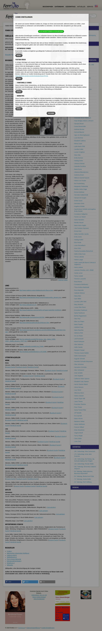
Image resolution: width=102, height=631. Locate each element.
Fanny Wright (78, 436)
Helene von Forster (80, 180)
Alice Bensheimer (79, 106)
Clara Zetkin (78, 438)
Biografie (8, 54)
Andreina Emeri (79, 175)
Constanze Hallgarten (81, 214)
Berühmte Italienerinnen (81, 32)
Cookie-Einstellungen (47, 628)
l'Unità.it (9, 551)
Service (90, 6)
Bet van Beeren (79, 103)
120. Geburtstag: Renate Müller (84, 464)
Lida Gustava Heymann (81, 228)
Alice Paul (77, 318)
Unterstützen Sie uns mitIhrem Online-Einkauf (39, 597)
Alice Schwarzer (79, 370)
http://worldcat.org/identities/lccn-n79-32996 (32, 351)
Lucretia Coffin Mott (80, 301)
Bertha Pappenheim (80, 316)
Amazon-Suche (10, 367)
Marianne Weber (79, 421)
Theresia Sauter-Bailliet (81, 353)
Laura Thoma (78, 401)
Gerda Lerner (78, 273)
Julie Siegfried (78, 376)
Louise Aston (78, 83)
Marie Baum (78, 98)
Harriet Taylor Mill (79, 398)
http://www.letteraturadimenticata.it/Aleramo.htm (34, 322)
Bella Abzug (78, 69)
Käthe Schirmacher (80, 356)
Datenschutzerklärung (33, 628)
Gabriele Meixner (79, 293)
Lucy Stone (77, 390)
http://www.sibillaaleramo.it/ (27, 305)
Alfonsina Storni (79, 393)
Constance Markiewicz (81, 284)
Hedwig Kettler (78, 240)
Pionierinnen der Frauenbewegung (27, 26)
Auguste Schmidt (79, 358)
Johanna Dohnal (79, 163)
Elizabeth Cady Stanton (81, 381)
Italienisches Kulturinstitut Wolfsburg (18, 553)
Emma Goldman (79, 192)
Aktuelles (81, 6)
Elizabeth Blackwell (80, 115)
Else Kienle (77, 242)
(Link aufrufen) (51, 507)
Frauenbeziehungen (80, 38)
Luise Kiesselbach (79, 245)
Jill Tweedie (77, 413)
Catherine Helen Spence (81, 378)
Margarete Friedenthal (81, 186)
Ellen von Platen (79, 321)
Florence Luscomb (80, 279)
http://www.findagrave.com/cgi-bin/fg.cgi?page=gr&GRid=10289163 (40, 310)
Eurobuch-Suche (21, 367)
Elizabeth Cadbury (80, 141)
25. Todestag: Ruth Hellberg (82, 482)
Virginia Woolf (78, 433)
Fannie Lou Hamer (80, 217)
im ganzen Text (89, 15)
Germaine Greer (79, 203)
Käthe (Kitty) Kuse (79, 254)
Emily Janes (78, 237)
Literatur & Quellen (24, 54)
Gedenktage (70, 6)
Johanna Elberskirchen (81, 172)
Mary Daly (77, 155)
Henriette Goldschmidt (81, 195)
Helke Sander (78, 347)
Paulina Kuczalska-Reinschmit (83, 251)
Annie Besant (78, 109)
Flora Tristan (78, 407)
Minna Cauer (78, 143)
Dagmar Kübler (63, 280)
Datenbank (59, 6)
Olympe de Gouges (80, 198)
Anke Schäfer (78, 373)
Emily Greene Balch (80, 92)
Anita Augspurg (79, 86)
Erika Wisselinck (79, 430)
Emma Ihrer (77, 231)
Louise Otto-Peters (80, 307)
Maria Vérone (78, 418)
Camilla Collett (78, 149)
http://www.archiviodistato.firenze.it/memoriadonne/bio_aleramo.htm (40, 297)
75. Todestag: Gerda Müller (82, 479)
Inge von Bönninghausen (82, 135)
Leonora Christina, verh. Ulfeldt (83, 270)
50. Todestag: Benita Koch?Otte (84, 476)
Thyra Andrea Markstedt (81, 287)
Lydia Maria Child (79, 146)
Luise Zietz (77, 441)
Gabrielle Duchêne (80, 166)
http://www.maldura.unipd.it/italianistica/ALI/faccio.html (36, 290)
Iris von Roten (78, 336)
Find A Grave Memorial (14, 559)
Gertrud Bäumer (79, 132)
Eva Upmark (78, 416)
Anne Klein (77, 248)
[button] (13, 581)
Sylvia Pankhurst (79, 313)
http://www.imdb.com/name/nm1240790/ (31, 317)
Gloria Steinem (78, 387)
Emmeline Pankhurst (80, 310)
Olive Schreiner (79, 364)
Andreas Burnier (79, 129)
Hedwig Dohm (78, 160)
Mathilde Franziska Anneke (82, 78)
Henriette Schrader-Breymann (83, 361)
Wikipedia (10, 565)
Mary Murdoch (78, 304)
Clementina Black (79, 112)
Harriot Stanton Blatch (81, 384)
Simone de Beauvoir (80, 101)
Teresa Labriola (79, 257)
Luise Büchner (78, 138)
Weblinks (15, 54)
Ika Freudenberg (79, 183)
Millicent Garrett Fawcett (81, 178)
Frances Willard (79, 427)
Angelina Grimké (79, 206)
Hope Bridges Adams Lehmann (84, 121)
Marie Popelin (78, 324)
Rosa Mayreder (79, 290)
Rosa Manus (78, 281)
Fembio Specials (10, 26)
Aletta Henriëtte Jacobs (81, 234)
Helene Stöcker (79, 396)
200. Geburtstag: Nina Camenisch (84, 451)
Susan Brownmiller (80, 126)
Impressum (21, 628)
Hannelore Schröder (80, 367)
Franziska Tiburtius (80, 404)
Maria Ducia (78, 169)
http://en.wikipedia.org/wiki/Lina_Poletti (31, 346)
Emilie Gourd (78, 200)
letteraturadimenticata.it (14, 561)
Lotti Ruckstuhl (78, 339)
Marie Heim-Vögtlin (80, 225)
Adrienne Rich (78, 333)
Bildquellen (35, 54)
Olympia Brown (79, 123)
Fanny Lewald (78, 276)
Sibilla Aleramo (78, 75)
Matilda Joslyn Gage (80, 189)
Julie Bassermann (79, 95)
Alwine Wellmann (79, 424)
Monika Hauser (79, 222)
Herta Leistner (78, 267)
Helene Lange (78, 259)
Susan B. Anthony (79, 81)
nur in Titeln (88, 16)
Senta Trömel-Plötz (80, 410)
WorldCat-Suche (33, 367)
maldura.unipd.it (12, 555)
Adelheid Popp (78, 327)
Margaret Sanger (79, 350)
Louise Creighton (79, 152)
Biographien (48, 6)
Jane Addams (78, 72)
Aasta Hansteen (79, 220)
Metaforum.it (11, 563)
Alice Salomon (78, 344)
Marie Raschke (78, 330)
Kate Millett (77, 298)
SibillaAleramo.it (12, 557)
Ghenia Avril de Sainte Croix (83, 89)
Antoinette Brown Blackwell (82, 118)
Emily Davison (78, 158)
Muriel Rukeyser (79, 341)
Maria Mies (77, 296)
